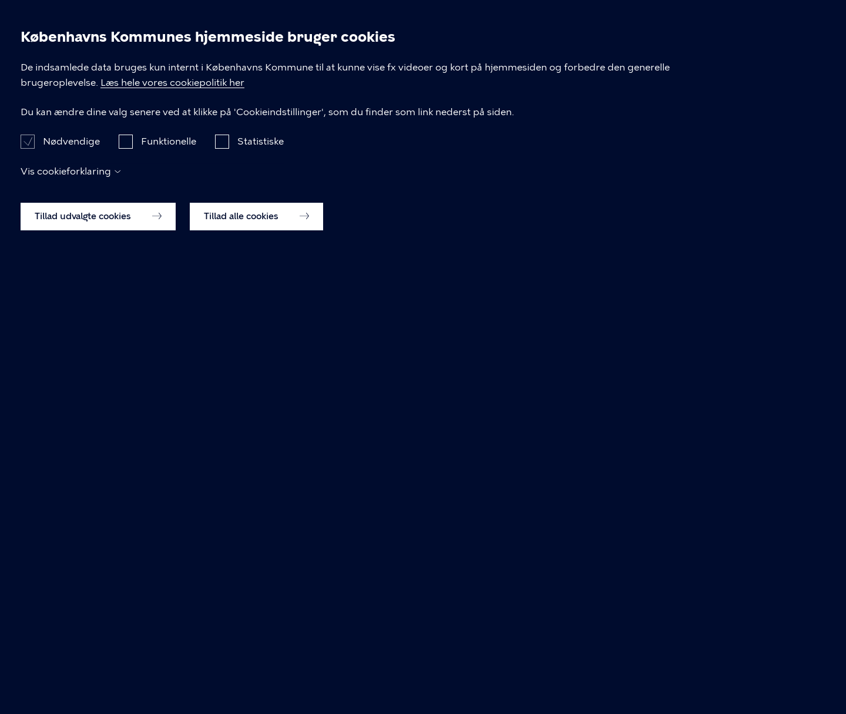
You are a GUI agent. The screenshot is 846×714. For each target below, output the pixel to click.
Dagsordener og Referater (170, 120)
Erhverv (494, 51)
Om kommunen (725, 51)
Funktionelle (168, 596)
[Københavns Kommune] (110, 79)
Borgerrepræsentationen (310, 120)
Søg (808, 52)
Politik (640, 51)
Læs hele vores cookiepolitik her (374, 523)
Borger (427, 51)
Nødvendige (71, 596)
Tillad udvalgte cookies (98, 671)
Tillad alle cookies (256, 671)
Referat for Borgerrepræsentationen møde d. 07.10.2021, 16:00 (269, 386)
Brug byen (569, 51)
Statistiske (260, 596)
